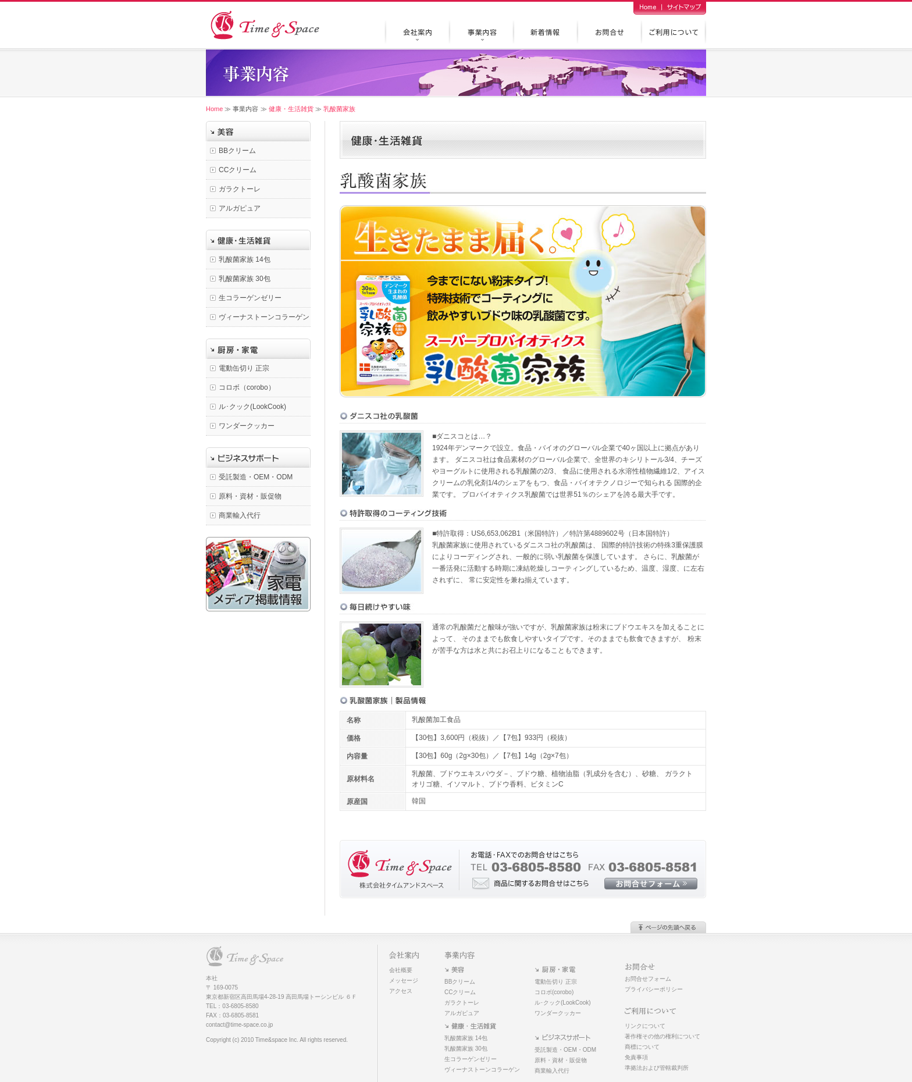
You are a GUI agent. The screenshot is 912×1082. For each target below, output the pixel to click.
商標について (642, 1047)
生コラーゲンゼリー (250, 298)
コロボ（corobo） (247, 387)
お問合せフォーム (648, 979)
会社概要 (400, 970)
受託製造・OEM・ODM (256, 477)
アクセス (400, 991)
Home (214, 108)
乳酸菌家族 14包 (244, 259)
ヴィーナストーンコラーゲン (264, 317)
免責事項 (636, 1057)
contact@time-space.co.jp (239, 1025)
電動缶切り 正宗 (244, 368)
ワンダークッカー (247, 426)
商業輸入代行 (240, 515)
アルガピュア (240, 208)
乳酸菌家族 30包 (244, 279)
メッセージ (403, 980)
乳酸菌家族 (339, 108)
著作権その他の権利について (662, 1036)
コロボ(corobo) (554, 992)
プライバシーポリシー (654, 989)
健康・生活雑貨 (291, 108)
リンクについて (645, 1026)
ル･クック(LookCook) (252, 407)
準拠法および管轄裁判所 (657, 1068)
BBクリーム (237, 151)
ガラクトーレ (240, 189)
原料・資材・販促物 (250, 496)
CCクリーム (237, 170)
